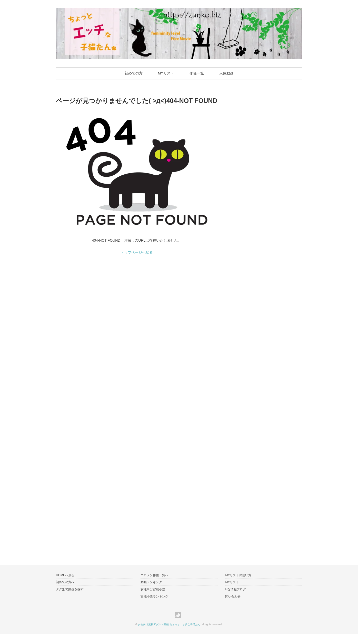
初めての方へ (65, 582)
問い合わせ (233, 596)
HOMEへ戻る (65, 575)
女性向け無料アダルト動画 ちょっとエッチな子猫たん (169, 624)
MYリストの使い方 (238, 575)
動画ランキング (151, 582)
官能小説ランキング (154, 596)
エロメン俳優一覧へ (154, 575)
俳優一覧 (197, 73)
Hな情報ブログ (235, 589)
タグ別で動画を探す (70, 589)
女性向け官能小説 (153, 589)
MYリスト (166, 73)
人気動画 (226, 73)
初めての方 (134, 73)
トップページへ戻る (137, 252)
